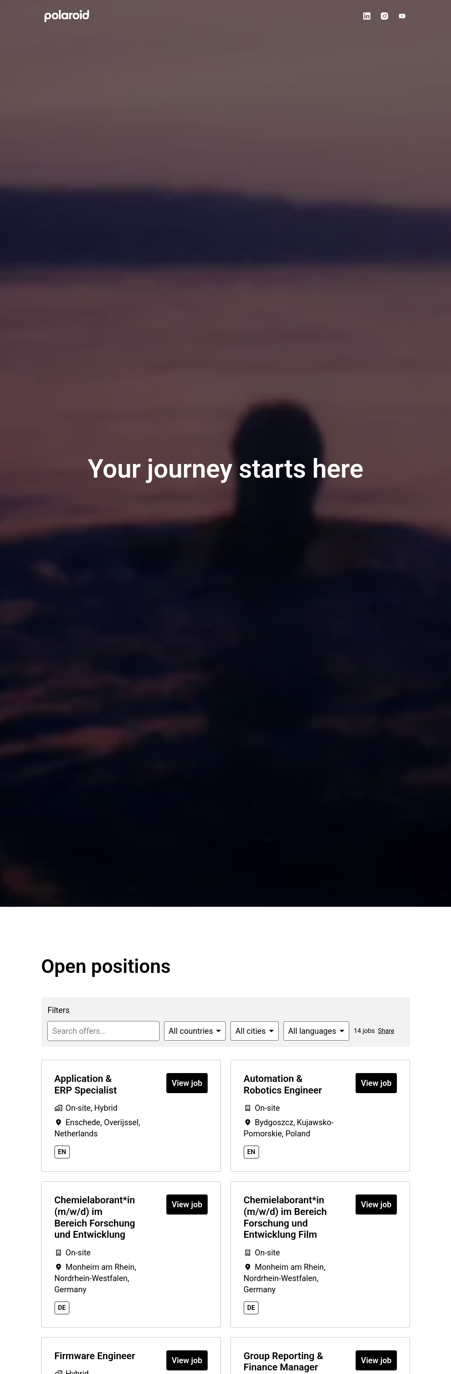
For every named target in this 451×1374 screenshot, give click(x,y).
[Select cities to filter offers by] (254, 1031)
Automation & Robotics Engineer (283, 1084)
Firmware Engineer (95, 1356)
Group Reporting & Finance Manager (283, 1361)
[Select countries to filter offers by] (195, 1031)
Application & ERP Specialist (86, 1084)
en (62, 1152)
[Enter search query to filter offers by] (103, 1031)
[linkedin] (367, 16)
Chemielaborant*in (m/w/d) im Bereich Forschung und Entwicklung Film (285, 1217)
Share (386, 1031)
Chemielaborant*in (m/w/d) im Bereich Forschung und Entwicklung (95, 1217)
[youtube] (402, 16)
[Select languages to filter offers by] (316, 1031)
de (62, 1307)
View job (187, 1083)
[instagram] (384, 16)
